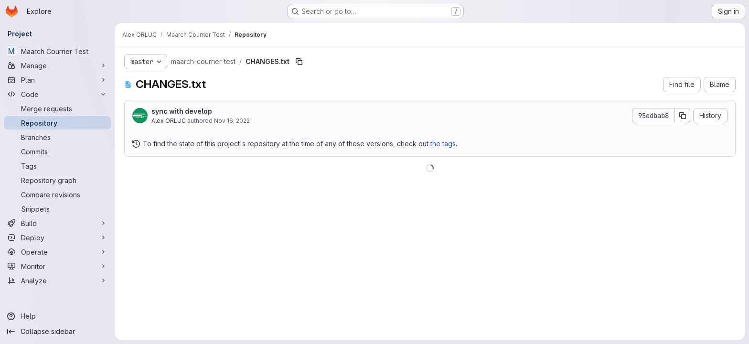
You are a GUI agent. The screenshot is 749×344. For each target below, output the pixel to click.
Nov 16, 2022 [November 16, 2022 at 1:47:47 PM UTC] (232, 120)
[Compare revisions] (57, 194)
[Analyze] (57, 280)
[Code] (57, 94)
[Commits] (57, 151)
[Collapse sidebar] (57, 331)
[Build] (57, 223)
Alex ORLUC (168, 120)
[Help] (57, 316)
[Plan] (57, 79)
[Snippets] (57, 208)
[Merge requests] (57, 108)
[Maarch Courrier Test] (57, 51)
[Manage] (57, 65)
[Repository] (57, 122)
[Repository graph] (57, 180)
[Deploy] (57, 237)
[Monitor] (57, 266)
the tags (443, 144)
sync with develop (181, 111)
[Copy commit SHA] (682, 115)
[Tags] (57, 165)
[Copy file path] (299, 61)
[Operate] (57, 251)
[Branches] (57, 137)
